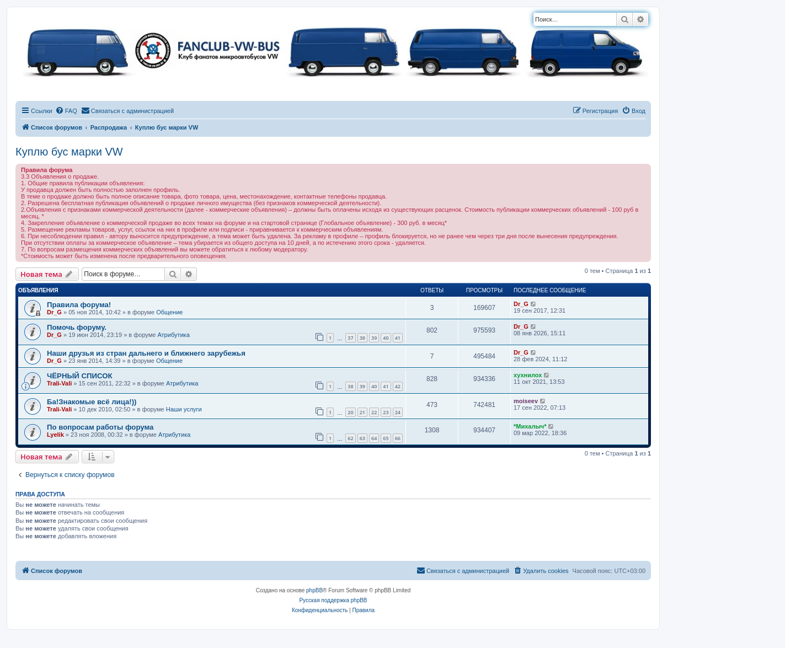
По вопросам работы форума (100, 427)
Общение (169, 312)
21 (362, 412)
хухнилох (528, 375)
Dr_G (54, 312)
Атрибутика (173, 334)
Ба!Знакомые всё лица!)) (91, 402)
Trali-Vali (59, 383)
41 (397, 337)
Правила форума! (79, 305)
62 (350, 438)
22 (374, 412)
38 (362, 337)
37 (350, 337)
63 (362, 438)
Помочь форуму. (76, 327)
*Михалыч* (530, 426)
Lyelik (55, 434)
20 (350, 412)
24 (397, 412)
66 (397, 438)
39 (374, 337)
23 (385, 412)
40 (385, 337)
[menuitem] (66, 110)
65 (385, 438)
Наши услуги (184, 409)
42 (397, 386)
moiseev (526, 401)
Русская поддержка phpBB (333, 600)
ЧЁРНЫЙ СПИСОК (79, 376)
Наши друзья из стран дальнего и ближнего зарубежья (146, 353)
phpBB (314, 590)
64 (374, 438)
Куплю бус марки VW (69, 152)
